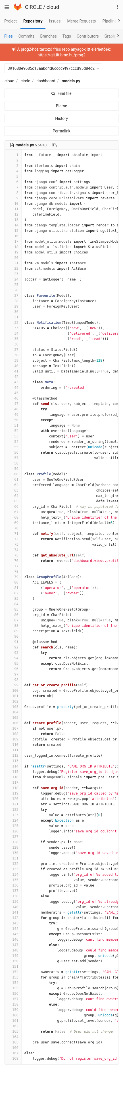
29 (13, 306)
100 (13, 691)
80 (13, 582)
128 (13, 842)
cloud (53, 7)
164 (13, 1037)
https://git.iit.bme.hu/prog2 (61, 55)
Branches (48, 36)
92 (13, 647)
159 (13, 1010)
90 (13, 636)
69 (13, 523)
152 (13, 972)
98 (13, 680)
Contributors (88, 36)
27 (13, 296)
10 (13, 204)
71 (13, 534)
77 (13, 566)
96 (13, 669)
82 (13, 593)
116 (13, 777)
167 (13, 1053)
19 (13, 252)
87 (13, 620)
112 (13, 756)
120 (13, 799)
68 (13, 517)
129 (13, 848)
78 (13, 572)
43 (13, 382)
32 (13, 323)
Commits (26, 36)
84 (13, 604)
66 (13, 507)
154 (13, 983)
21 (13, 263)
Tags (66, 36)
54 (13, 442)
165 (13, 1042)
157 (13, 999)
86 (13, 615)
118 (13, 788)
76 (13, 561)
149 (13, 956)
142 (13, 918)
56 (13, 453)
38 (13, 355)
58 (13, 463)
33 (13, 328)
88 (13, 626)
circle (25, 81)
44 (13, 388)
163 (13, 1031)
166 (13, 1048)
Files (8, 36)
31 (13, 317)
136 (13, 885)
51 (13, 425)
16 (13, 236)
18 (13, 247)
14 (13, 225)
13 (13, 220)
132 (13, 864)
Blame (61, 106)
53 (13, 436)
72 (13, 539)
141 (13, 912)
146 (13, 939)
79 (13, 577)
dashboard (45, 81)
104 (13, 712)
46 (13, 398)
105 (13, 718)
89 (13, 631)
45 (13, 393)
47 (13, 404)
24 (13, 279)
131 (13, 858)
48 (13, 409)
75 (13, 555)
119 (13, 793)
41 (13, 371)
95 (13, 664)
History (61, 118)
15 (13, 231)
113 (13, 761)
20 (13, 258)
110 (13, 745)
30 (13, 312)
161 (13, 1021)
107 (13, 728)
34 (13, 333)
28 (13, 301)
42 (13, 377)
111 (13, 750)
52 (13, 431)
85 (13, 609)
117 (13, 783)
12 (13, 214)
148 (13, 950)
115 (13, 772)
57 (13, 458)
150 (13, 961)
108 (13, 734)
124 (13, 820)
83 (13, 599)
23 (13, 274)
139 (13, 902)
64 (13, 496)
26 (13, 290)
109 (13, 739)
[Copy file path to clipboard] (54, 145)
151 (13, 967)
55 (13, 447)
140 (13, 907)
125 (13, 826)
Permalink (61, 131)
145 (13, 934)
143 (13, 923)
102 (13, 701)
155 (13, 988)
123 (13, 815)
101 (13, 696)
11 (13, 209)
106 (13, 723)
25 (13, 285)
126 (13, 831)
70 (13, 528)
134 (13, 875)
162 (13, 1026)
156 (13, 994)
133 (13, 869)
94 (13, 658)
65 (13, 501)
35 (13, 339)
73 (13, 544)
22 (13, 269)
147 (13, 945)
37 (13, 350)
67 (13, 512)
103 (13, 707)
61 (13, 480)
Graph (110, 36)
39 (13, 361)
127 (13, 837)
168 (13, 1059)
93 (13, 653)
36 (13, 344)
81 (13, 588)
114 (13, 766)
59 (13, 469)
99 (13, 685)
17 (13, 241)
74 (13, 550)
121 (13, 804)
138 (13, 896)
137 (13, 891)
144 (13, 929)
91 (13, 642)
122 (13, 810)
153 (13, 977)
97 (13, 674)
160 (13, 1015)
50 (13, 420)
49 (13, 415)
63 (13, 490)
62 (13, 485)
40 (13, 366)
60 (13, 474)
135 (13, 880)
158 (13, 1004)
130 (13, 853)
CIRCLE (33, 7)
